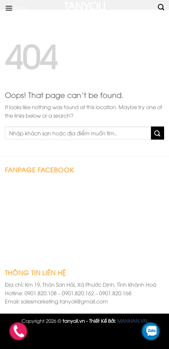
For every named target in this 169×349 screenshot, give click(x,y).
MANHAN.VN (132, 321)
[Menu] (16, 8)
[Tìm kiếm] (161, 7)
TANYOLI (84, 5)
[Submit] (157, 132)
